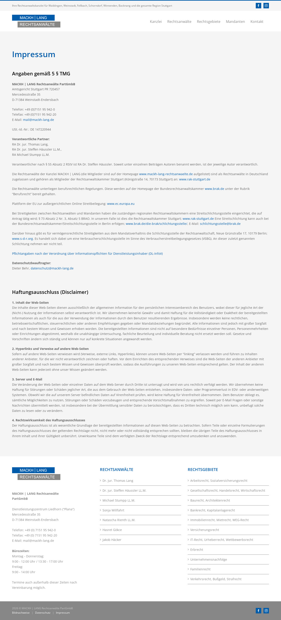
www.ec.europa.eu (121, 204)
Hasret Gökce (112, 530)
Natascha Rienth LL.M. (119, 520)
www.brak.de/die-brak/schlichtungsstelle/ (156, 224)
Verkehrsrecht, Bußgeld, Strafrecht (215, 579)
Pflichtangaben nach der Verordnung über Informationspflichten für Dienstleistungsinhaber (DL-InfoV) (87, 253)
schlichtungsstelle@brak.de (220, 224)
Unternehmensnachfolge (208, 559)
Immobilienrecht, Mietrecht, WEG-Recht (219, 520)
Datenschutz (42, 613)
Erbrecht (196, 549)
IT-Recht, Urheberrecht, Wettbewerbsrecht (221, 540)
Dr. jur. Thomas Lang (118, 480)
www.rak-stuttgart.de (194, 179)
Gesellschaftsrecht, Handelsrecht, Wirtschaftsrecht (227, 490)
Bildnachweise (21, 613)
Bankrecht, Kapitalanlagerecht (212, 510)
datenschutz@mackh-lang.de (52, 268)
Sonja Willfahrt (113, 510)
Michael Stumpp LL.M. (119, 500)
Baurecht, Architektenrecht (210, 500)
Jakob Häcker (112, 540)
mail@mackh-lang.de (38, 120)
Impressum (63, 613)
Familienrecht (200, 569)
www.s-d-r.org (22, 238)
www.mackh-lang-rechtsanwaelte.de (166, 174)
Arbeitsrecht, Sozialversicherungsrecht (218, 480)
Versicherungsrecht (204, 530)
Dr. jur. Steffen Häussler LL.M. (124, 490)
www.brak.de (214, 189)
